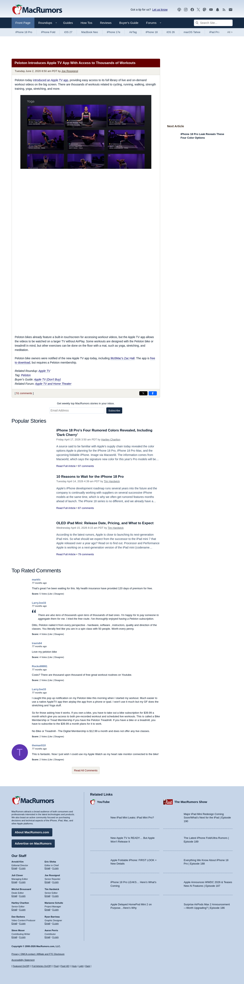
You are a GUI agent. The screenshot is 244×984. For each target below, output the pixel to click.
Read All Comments (86, 770)
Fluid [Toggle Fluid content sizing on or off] (56, 966)
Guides (68, 22)
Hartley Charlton (110, 439)
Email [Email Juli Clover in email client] (14, 882)
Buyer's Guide (128, 22)
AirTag (133, 32)
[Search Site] (213, 23)
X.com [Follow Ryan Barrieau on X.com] (55, 923)
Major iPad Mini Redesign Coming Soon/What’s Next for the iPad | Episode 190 (207, 818)
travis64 (37, 643)
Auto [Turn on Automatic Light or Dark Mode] (74, 966)
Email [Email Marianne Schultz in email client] (47, 909)
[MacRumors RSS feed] (224, 10)
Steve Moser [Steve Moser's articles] (18, 930)
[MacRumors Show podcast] (179, 10)
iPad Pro (214, 32)
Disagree (58, 594)
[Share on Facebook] (153, 393)
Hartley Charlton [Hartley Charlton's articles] (20, 903)
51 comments (24, 393)
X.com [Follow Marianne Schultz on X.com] (55, 909)
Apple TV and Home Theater (53, 383)
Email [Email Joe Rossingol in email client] (47, 882)
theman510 (39, 745)
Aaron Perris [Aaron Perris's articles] (51, 930)
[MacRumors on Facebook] (192, 10)
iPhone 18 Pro (23, 32)
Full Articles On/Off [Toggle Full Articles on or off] (41, 966)
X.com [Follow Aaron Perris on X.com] (55, 937)
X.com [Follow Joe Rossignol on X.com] (55, 882)
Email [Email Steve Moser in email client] (14, 937)
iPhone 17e (113, 32)
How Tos (86, 22)
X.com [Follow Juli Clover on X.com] (22, 882)
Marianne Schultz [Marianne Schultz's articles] (54, 903)
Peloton (26, 375)
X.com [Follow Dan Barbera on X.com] (22, 923)
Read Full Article (66, 466)
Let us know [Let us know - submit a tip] (160, 9)
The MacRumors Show (190, 802)
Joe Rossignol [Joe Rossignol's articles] (52, 875)
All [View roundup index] (230, 32)
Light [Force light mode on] (81, 966)
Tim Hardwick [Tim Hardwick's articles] (52, 889)
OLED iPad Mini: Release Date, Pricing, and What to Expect (105, 523)
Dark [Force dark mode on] (87, 966)
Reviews (106, 22)
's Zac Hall (122, 358)
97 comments (86, 466)
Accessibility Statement (23, 960)
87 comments (86, 508)
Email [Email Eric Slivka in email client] (47, 868)
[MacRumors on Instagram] (186, 10)
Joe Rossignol (70, 71)
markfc (36, 579)
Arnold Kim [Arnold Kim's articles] (18, 861)
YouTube (103, 802)
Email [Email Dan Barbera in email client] (14, 923)
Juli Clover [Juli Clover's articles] (17, 875)
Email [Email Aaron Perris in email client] (47, 937)
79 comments (86, 554)
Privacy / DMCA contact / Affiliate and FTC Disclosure (38, 954)
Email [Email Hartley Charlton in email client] (14, 909)
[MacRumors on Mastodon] (204, 10)
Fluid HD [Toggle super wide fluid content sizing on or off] (64, 966)
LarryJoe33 (39, 602)
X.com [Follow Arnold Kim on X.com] (22, 868)
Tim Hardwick (112, 481)
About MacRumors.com (32, 832)
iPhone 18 (152, 32)
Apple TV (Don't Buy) (47, 379)
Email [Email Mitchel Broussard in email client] (14, 896)
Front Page (23, 22)
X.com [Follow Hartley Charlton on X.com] (22, 909)
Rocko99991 (39, 666)
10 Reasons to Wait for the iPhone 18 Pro (90, 477)
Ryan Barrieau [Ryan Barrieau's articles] (52, 916)
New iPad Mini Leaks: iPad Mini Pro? (132, 817)
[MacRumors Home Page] (37, 10)
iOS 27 (68, 32)
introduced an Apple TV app (50, 80)
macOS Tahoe (192, 32)
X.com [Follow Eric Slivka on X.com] (55, 868)
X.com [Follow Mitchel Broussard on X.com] (22, 896)
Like (50, 594)
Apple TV (44, 371)
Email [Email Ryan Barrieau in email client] (47, 923)
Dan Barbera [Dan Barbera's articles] (18, 916)
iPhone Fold (48, 32)
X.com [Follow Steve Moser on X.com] (22, 937)
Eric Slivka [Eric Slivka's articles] (50, 861)
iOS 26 (171, 32)
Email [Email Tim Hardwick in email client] (47, 896)
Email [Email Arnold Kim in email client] (14, 868)
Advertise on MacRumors (33, 843)
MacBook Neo (89, 32)
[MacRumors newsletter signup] (231, 10)
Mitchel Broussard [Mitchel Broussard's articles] (21, 889)
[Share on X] (143, 393)
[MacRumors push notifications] (217, 10)
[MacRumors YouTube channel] (211, 10)
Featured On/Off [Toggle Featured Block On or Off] (21, 966)
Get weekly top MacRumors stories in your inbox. (86, 403)
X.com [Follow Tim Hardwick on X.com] (55, 896)
